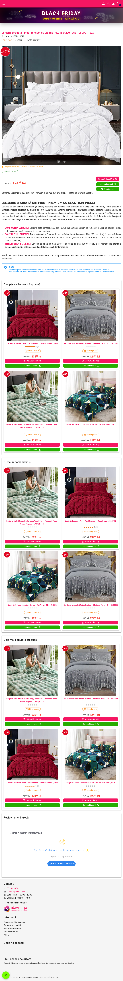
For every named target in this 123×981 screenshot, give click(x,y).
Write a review (33, 40)
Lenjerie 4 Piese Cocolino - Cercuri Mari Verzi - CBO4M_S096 (90, 424)
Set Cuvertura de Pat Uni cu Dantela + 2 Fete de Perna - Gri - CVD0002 (91, 343)
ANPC (6, 935)
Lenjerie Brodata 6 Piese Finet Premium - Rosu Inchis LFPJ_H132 (32, 343)
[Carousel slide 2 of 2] (64, 162)
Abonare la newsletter (17, 902)
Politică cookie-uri (12, 928)
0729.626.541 (13, 888)
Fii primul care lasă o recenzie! (61, 864)
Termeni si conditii (12, 925)
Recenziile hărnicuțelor (14, 922)
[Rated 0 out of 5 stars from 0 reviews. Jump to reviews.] (13, 40)
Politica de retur (11, 931)
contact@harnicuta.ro (16, 891)
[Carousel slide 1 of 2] (58, 162)
